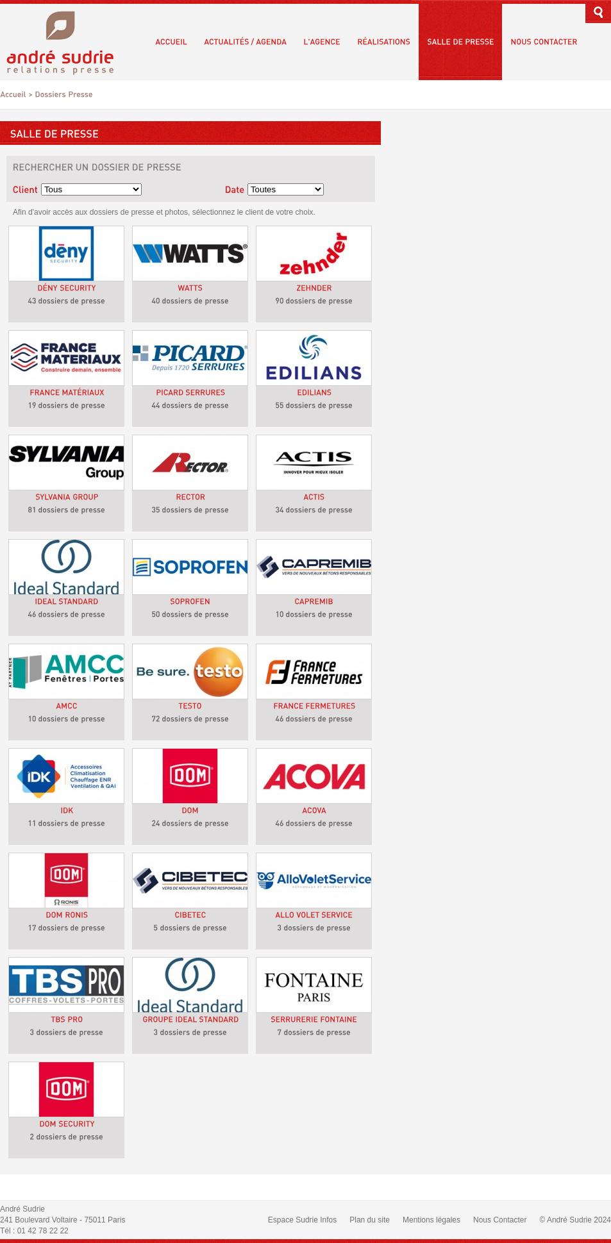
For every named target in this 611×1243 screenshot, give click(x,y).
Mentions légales (431, 1219)
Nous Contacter (499, 1219)
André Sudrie (67, 41)
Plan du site (369, 1219)
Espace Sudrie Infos (302, 1219)
